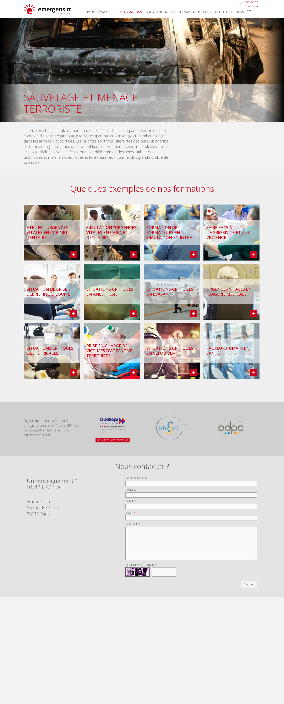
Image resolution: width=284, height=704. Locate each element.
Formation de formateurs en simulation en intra (169, 232)
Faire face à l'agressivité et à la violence (228, 232)
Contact (239, 4)
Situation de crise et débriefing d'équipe (50, 292)
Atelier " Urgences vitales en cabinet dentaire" (47, 232)
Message (132, 524)
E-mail (130, 501)
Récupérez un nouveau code (252, 6)
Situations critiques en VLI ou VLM (169, 351)
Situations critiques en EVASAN (169, 292)
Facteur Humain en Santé (228, 351)
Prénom (132, 490)
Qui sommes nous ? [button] (160, 12)
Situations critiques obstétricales (50, 351)
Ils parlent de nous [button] (195, 12)
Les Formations (129, 12)
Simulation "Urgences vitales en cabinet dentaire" (111, 232)
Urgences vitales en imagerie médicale (229, 292)
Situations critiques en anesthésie (109, 292)
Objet (130, 512)
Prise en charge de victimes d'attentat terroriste (109, 350)
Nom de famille (137, 478)
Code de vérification (140, 565)
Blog (240, 12)
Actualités (223, 12)
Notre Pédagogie (99, 12)
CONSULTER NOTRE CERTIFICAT (112, 440)
